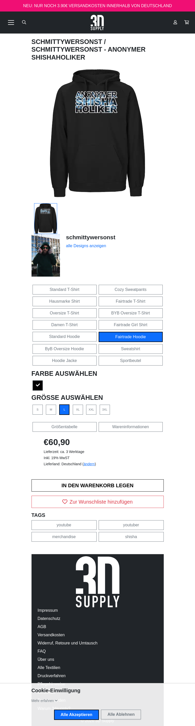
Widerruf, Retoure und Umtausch (68, 643)
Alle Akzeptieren (77, 714)
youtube (64, 525)
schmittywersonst (68, 41)
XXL (91, 409)
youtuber (131, 525)
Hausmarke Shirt (64, 301)
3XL (104, 409)
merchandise (64, 537)
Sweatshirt (130, 349)
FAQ (42, 651)
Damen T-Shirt (64, 325)
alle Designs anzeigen (86, 246)
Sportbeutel (130, 360)
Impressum (48, 610)
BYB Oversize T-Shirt (130, 313)
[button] (186, 22)
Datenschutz (49, 618)
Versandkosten (51, 635)
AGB (42, 627)
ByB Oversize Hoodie (64, 349)
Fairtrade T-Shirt (130, 301)
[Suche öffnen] (24, 22)
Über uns (46, 659)
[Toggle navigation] (11, 22)
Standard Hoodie (64, 336)
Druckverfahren (52, 676)
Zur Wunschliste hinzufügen (97, 502)
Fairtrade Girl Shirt (130, 325)
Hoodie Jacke (64, 360)
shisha (131, 537)
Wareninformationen (130, 427)
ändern (89, 464)
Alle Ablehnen (121, 714)
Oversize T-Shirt (64, 313)
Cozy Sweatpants (131, 289)
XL (78, 409)
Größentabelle (64, 427)
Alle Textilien (49, 667)
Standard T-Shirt (64, 289)
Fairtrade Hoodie (130, 337)
